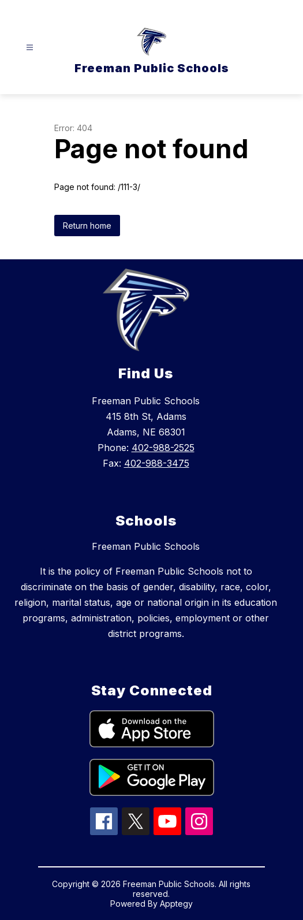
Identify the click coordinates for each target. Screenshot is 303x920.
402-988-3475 (156, 463)
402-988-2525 (163, 447)
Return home (87, 225)
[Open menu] (29, 47)
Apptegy (176, 903)
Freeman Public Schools (146, 546)
